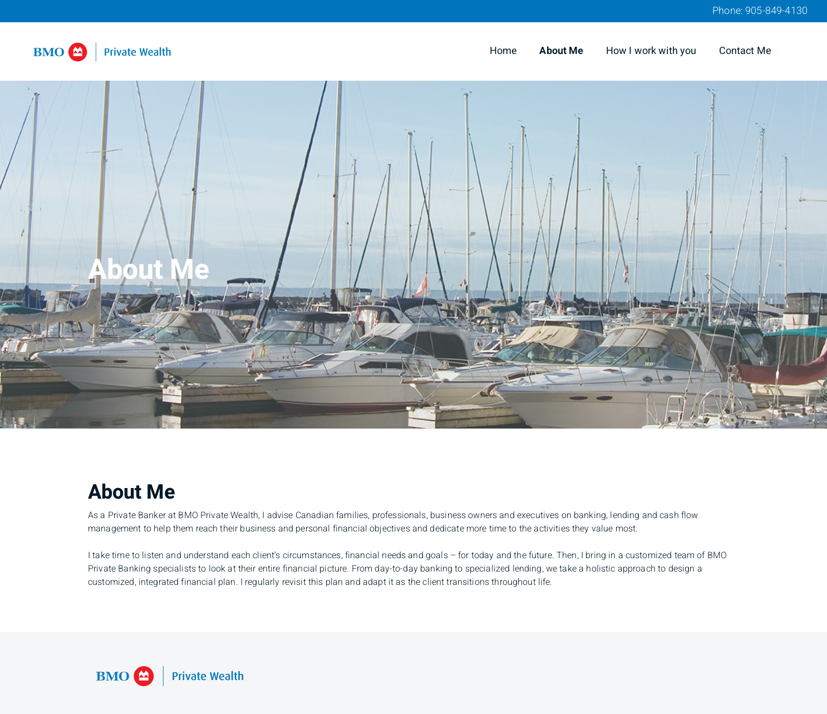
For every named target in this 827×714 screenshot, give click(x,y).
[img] (413, 214)
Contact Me (745, 50)
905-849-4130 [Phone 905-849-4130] (776, 10)
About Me (561, 50)
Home (504, 50)
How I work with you (651, 50)
